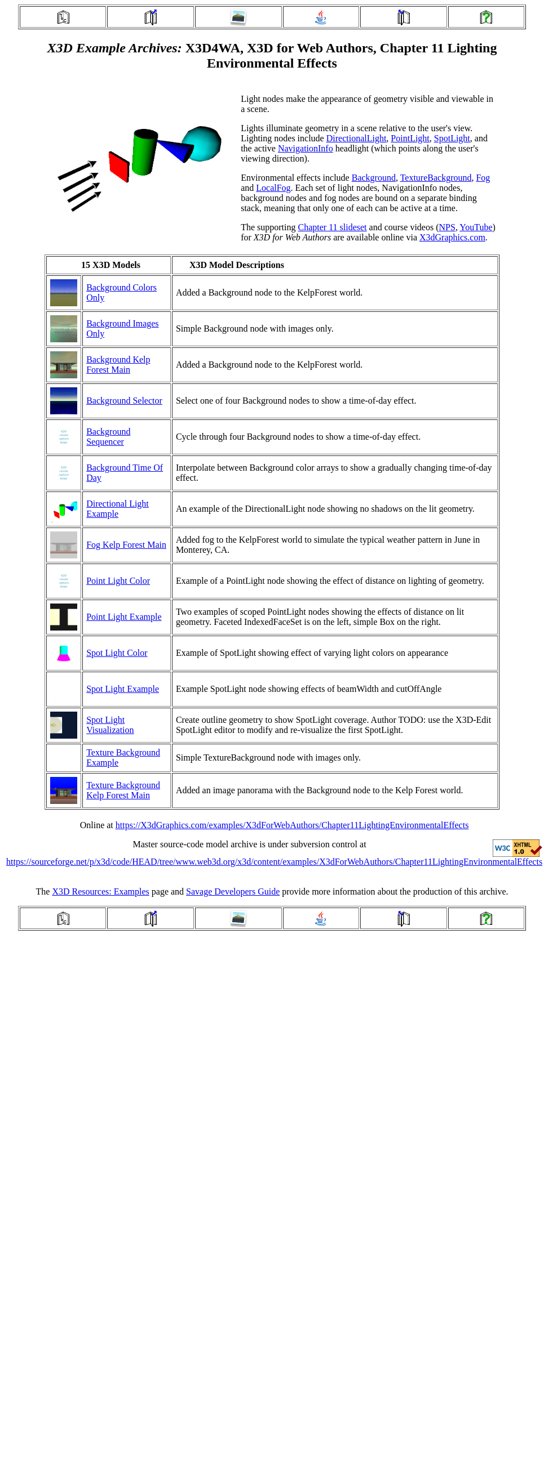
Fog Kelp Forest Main (126, 544)
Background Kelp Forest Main (118, 364)
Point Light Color (118, 581)
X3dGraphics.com (452, 237)
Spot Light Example (122, 689)
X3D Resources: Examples (100, 891)
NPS (447, 227)
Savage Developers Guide (233, 891)
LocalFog (273, 188)
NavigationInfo (305, 148)
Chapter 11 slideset (332, 227)
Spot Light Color (116, 653)
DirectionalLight (356, 138)
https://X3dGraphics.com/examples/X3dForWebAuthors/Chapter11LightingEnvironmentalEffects (292, 825)
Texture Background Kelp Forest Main (123, 790)
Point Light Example (123, 617)
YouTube (475, 227)
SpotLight (452, 138)
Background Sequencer (108, 436)
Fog (483, 177)
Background (374, 177)
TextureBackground (436, 177)
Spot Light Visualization (110, 725)
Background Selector (124, 400)
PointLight (410, 138)
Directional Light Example (117, 509)
